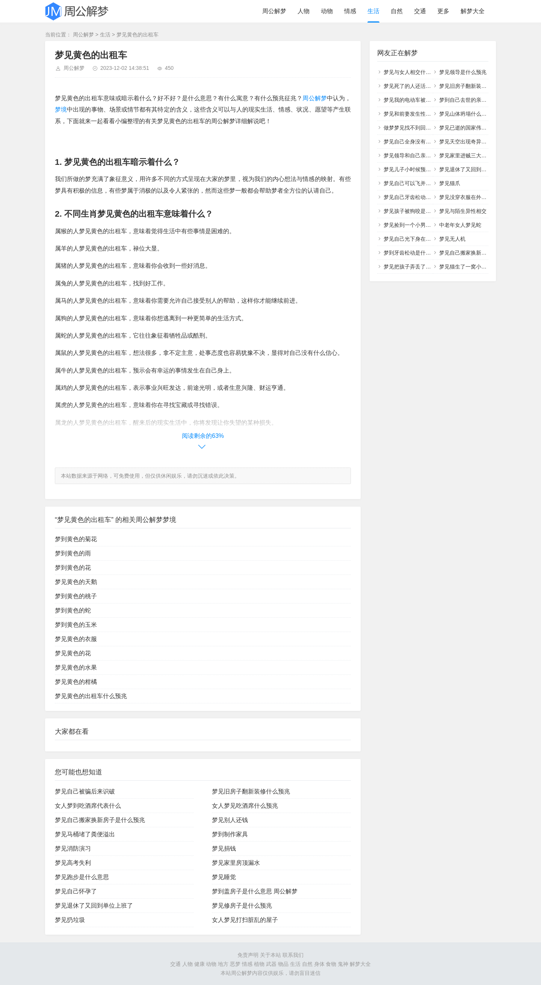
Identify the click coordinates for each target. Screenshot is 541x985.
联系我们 (293, 955)
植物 (259, 964)
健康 (199, 964)
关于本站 (270, 955)
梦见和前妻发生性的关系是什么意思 (426, 114)
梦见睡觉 (224, 877)
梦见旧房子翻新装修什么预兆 (251, 791)
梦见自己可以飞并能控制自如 (418, 183)
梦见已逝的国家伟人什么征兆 (473, 128)
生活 (373, 11)
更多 (443, 11)
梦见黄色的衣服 (76, 639)
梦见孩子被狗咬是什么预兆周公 (420, 211)
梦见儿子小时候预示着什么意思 (420, 169)
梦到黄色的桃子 (76, 596)
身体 (319, 964)
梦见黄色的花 (73, 653)
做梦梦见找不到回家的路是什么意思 (426, 128)
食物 (331, 964)
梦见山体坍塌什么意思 (465, 114)
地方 (223, 964)
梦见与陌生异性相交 (463, 211)
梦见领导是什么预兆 (463, 72)
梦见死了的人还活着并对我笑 (418, 86)
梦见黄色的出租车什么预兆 (91, 696)
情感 (350, 11)
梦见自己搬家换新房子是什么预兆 (100, 820)
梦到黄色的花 (73, 567)
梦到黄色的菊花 (76, 539)
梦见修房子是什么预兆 (242, 905)
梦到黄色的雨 (73, 553)
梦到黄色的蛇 (73, 610)
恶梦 (235, 964)
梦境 (61, 109)
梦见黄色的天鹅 (76, 582)
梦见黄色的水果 (76, 667)
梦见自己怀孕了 (76, 891)
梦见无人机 (452, 239)
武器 (271, 964)
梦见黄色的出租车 (137, 35)
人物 (304, 11)
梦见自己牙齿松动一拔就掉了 (418, 197)
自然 (397, 11)
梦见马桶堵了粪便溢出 (85, 834)
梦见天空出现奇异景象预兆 (470, 142)
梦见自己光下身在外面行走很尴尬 (423, 239)
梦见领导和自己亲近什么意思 (418, 155)
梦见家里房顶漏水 (236, 863)
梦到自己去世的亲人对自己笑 (473, 100)
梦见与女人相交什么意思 (412, 72)
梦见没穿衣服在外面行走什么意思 (478, 197)
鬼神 (343, 964)
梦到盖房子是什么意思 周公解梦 (255, 891)
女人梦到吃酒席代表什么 (88, 805)
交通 (420, 11)
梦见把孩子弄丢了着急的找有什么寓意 (428, 267)
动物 (327, 11)
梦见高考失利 (73, 863)
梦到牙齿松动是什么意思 (412, 253)
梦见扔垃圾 (70, 920)
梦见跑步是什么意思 (82, 877)
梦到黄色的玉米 (76, 624)
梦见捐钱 (224, 848)
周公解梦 (274, 11)
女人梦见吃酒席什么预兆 (245, 805)
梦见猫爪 (449, 183)
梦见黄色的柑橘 (76, 682)
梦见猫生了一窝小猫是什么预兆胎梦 (481, 267)
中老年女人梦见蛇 (460, 225)
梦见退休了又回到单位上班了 (94, 905)
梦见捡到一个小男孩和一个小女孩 (423, 225)
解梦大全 (473, 11)
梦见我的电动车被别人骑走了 (418, 100)
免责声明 (247, 955)
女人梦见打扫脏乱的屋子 (245, 920)
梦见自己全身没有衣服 (410, 142)
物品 (283, 964)
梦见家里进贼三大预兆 (465, 155)
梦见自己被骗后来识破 (85, 791)
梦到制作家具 (230, 834)
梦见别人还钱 (230, 820)
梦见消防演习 (73, 848)
